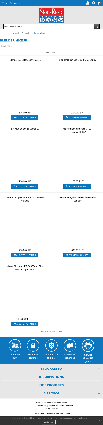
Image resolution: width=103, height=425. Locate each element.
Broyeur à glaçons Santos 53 (25, 129)
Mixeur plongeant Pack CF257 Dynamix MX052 (77, 130)
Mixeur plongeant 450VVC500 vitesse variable (77, 199)
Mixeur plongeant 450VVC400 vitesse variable (25, 199)
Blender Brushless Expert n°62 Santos (77, 60)
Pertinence (51, 53)
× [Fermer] (100, 421)
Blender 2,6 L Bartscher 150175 (25, 60)
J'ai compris (48, 422)
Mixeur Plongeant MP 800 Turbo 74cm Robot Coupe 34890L (25, 268)
